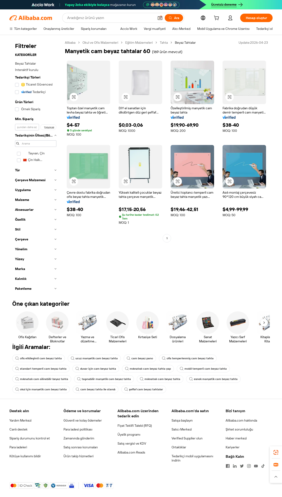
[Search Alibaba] (110, 17)
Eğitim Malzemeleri (139, 42)
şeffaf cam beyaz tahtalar (143, 389)
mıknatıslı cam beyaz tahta (160, 379)
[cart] (217, 18)
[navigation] (35, 167)
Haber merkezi (236, 438)
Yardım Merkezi (20, 420)
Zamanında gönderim (78, 438)
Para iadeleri (18, 447)
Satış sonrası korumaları (80, 447)
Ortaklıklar (179, 447)
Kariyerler (232, 447)
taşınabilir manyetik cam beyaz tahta (104, 379)
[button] (160, 18)
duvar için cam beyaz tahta (95, 369)
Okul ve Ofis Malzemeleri (100, 42)
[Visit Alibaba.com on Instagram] (249, 466)
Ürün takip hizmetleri (78, 456)
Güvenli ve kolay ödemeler (82, 420)
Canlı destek (18, 429)
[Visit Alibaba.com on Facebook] (228, 466)
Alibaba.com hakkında (241, 420)
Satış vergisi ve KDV (132, 443)
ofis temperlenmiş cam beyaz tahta (188, 358)
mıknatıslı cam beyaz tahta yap (148, 369)
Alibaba (70, 42)
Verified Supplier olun (187, 438)
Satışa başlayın (182, 420)
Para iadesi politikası (77, 429)
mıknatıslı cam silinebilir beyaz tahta (41, 379)
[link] (276, 452)
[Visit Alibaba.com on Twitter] (242, 466)
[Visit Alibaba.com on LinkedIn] (235, 466)
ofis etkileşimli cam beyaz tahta (38, 358)
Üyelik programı (129, 434)
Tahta (164, 42)
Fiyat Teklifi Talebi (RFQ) (135, 425)
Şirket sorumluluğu (239, 429)
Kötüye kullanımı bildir (25, 456)
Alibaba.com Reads (131, 452)
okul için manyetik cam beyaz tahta (41, 389)
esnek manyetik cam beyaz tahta (213, 379)
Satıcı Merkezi (182, 429)
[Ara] (174, 18)
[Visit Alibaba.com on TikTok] (263, 466)
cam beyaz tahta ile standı (95, 389)
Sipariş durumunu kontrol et (29, 438)
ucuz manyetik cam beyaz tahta (94, 358)
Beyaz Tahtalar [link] (185, 42)
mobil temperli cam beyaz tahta (203, 369)
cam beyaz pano (140, 358)
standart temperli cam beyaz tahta (41, 369)
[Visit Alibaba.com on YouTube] (256, 466)
